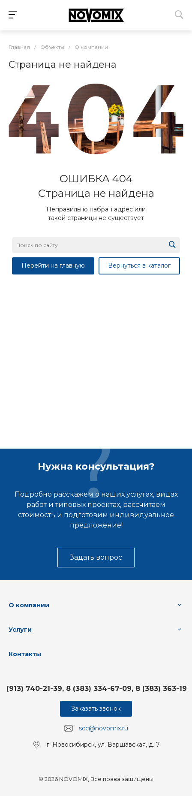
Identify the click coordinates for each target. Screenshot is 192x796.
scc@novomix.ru (103, 728)
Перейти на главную (53, 265)
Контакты (25, 654)
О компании (29, 605)
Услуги (20, 629)
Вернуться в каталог (139, 265)
